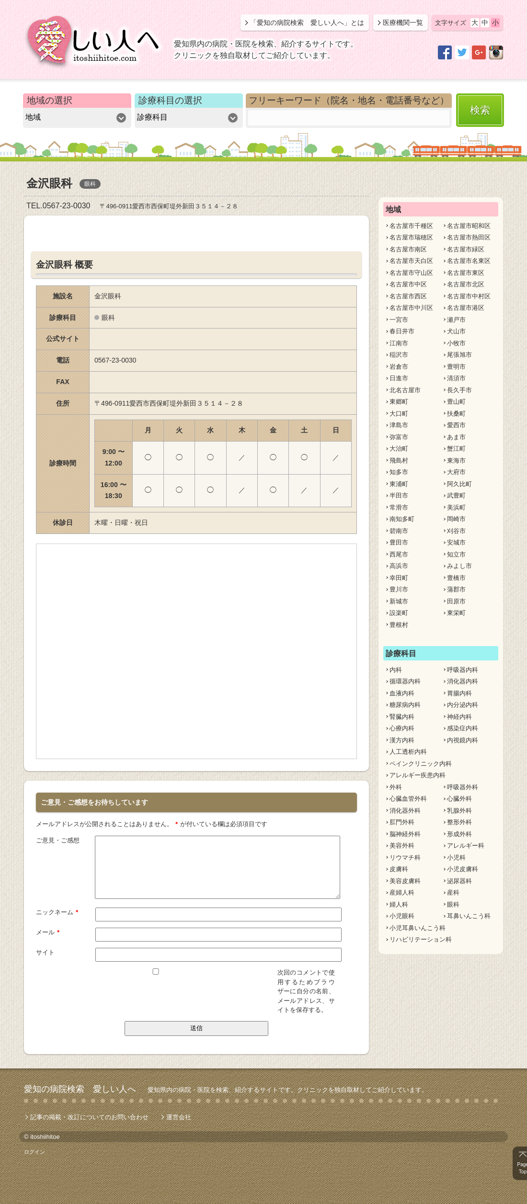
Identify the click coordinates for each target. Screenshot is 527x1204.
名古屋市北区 (465, 284)
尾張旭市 (459, 354)
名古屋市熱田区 (469, 237)
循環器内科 (405, 681)
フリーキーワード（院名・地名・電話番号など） (349, 100)
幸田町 (399, 577)
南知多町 (402, 518)
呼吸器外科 (462, 787)
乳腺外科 (459, 810)
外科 (396, 787)
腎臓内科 (402, 716)
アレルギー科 (465, 845)
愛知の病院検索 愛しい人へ (80, 1088)
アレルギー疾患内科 (418, 775)
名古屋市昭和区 (469, 225)
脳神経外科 (405, 834)
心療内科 (402, 728)
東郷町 (399, 401)
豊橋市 (456, 577)
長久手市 (459, 390)
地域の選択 (49, 100)
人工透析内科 (408, 751)
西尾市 (399, 554)
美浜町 (456, 507)
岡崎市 (456, 518)
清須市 (456, 378)
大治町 (399, 448)
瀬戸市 (456, 319)
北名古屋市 (405, 390)
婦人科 (399, 904)
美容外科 (402, 845)
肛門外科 (402, 822)
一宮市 (399, 319)
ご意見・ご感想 (58, 839)
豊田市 (399, 542)
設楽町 (399, 612)
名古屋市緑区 (465, 249)
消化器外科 (405, 810)
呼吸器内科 (462, 669)
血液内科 (402, 693)
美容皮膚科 (405, 881)
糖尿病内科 (405, 704)
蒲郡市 (456, 589)
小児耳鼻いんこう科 (418, 927)
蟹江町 (456, 448)
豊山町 (456, 401)
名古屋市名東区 (469, 260)
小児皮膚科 (462, 869)
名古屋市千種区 (411, 225)
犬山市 (456, 331)
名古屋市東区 (465, 272)
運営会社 (178, 1116)
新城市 (399, 601)
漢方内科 (402, 740)
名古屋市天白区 (411, 260)
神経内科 (459, 716)
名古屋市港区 (465, 307)
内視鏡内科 (462, 740)
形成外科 (459, 834)
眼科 (453, 904)
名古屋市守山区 (411, 272)
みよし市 (459, 565)
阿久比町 (459, 484)
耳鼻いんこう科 (469, 916)
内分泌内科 (462, 704)
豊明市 (456, 366)
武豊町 (456, 495)
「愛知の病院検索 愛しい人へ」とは (307, 22)
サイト (45, 951)
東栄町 (456, 612)
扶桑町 (456, 413)
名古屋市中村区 (469, 296)
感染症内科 (462, 728)
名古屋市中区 (408, 284)
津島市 (399, 425)
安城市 (456, 542)
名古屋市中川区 (411, 307)
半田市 (399, 495)
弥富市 (399, 437)
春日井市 (402, 331)
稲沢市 (399, 354)
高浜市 (399, 565)
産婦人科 (402, 892)
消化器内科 (462, 681)
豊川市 (399, 589)
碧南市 (399, 530)
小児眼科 (402, 916)
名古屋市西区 (408, 296)
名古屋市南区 (408, 249)
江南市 (399, 343)
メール (48, 931)
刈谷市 (456, 530)
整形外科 (459, 822)
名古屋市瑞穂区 (411, 237)
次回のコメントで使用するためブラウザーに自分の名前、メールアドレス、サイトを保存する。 (306, 990)
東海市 (456, 460)
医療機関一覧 (403, 22)
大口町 (399, 413)
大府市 (456, 472)
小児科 (456, 857)
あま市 (456, 437)
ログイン (34, 1151)
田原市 (456, 601)
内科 (396, 669)
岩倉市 (399, 366)
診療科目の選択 (170, 100)
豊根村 (399, 624)
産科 (453, 892)
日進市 (399, 378)
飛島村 (399, 460)
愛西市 (456, 425)
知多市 (399, 472)
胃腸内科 (459, 693)
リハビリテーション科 (421, 939)
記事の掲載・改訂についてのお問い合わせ (89, 1116)
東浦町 (399, 484)
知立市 (456, 554)
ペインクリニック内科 (421, 763)
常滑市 (399, 507)
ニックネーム (57, 911)
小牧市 (456, 343)
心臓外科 (459, 798)
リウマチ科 (405, 857)
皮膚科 (399, 869)
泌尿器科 (459, 881)
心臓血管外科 (408, 798)
